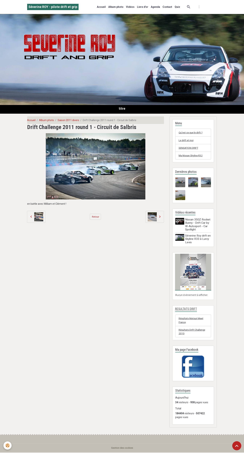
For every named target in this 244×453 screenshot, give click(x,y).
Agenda (155, 6)
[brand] (53, 7)
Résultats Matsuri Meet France (192, 320)
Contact (167, 6)
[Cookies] (8, 445)
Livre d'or (142, 6)
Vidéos (130, 6)
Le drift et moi (187, 140)
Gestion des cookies (122, 448)
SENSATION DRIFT (189, 148)
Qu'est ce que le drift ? (191, 132)
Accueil (101, 6)
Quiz (177, 6)
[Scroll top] (236, 445)
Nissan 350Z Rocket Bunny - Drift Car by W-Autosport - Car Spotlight (198, 224)
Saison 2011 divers (68, 120)
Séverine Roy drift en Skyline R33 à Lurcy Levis (198, 239)
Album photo (115, 6)
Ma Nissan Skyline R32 (191, 155)
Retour (95, 216)
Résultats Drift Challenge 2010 (193, 332)
